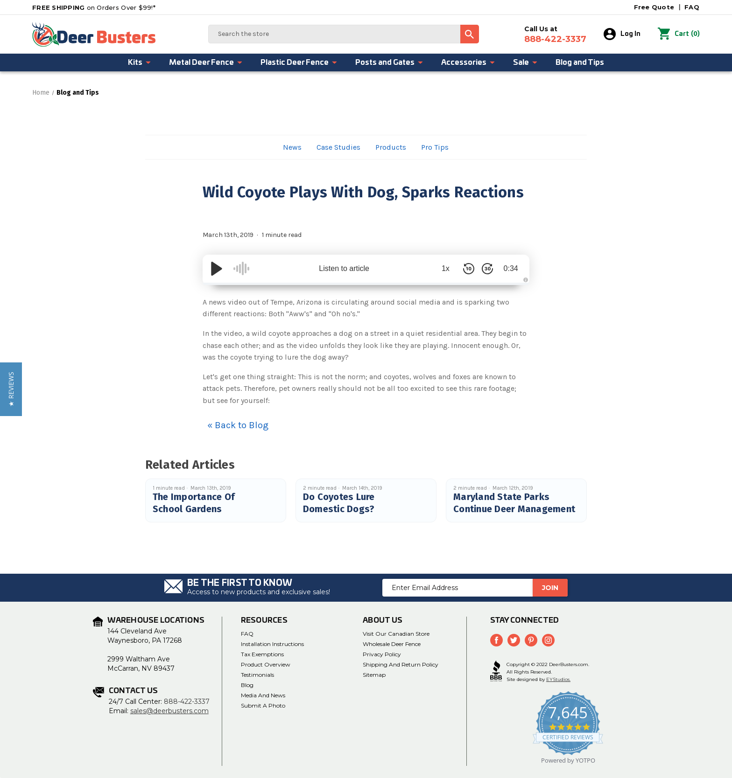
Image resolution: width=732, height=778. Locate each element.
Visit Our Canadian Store (396, 633)
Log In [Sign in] (622, 34)
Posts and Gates (389, 62)
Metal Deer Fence (206, 62)
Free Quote (654, 7)
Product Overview (265, 664)
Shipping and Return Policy (400, 664)
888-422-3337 (187, 701)
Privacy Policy (382, 654)
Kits (139, 62)
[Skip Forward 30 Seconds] (487, 268)
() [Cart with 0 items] (679, 34)
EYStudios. (558, 679)
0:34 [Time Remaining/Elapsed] (510, 268)
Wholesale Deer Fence (392, 643)
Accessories (468, 62)
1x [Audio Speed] (446, 268)
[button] (11, 389)
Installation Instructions (272, 643)
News (292, 147)
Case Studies (338, 147)
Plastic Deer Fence (299, 62)
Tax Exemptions (262, 654)
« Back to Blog (237, 425)
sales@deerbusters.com (169, 711)
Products (390, 147)
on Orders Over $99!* (93, 7)
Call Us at (555, 34)
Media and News (263, 695)
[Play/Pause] (216, 268)
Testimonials (257, 674)
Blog (247, 684)
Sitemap (374, 674)
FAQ (691, 7)
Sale (525, 62)
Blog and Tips (580, 62)
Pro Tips (435, 147)
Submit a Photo (263, 705)
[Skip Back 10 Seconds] (468, 268)
